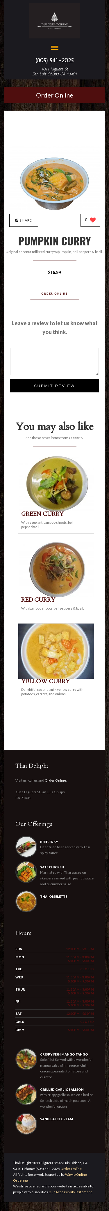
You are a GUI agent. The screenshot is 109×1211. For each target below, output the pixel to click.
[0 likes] (90, 220)
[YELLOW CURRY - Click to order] (57, 677)
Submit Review (54, 386)
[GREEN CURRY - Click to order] (57, 510)
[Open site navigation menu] (54, 48)
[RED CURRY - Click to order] (57, 596)
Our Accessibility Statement (70, 1192)
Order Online (54, 95)
